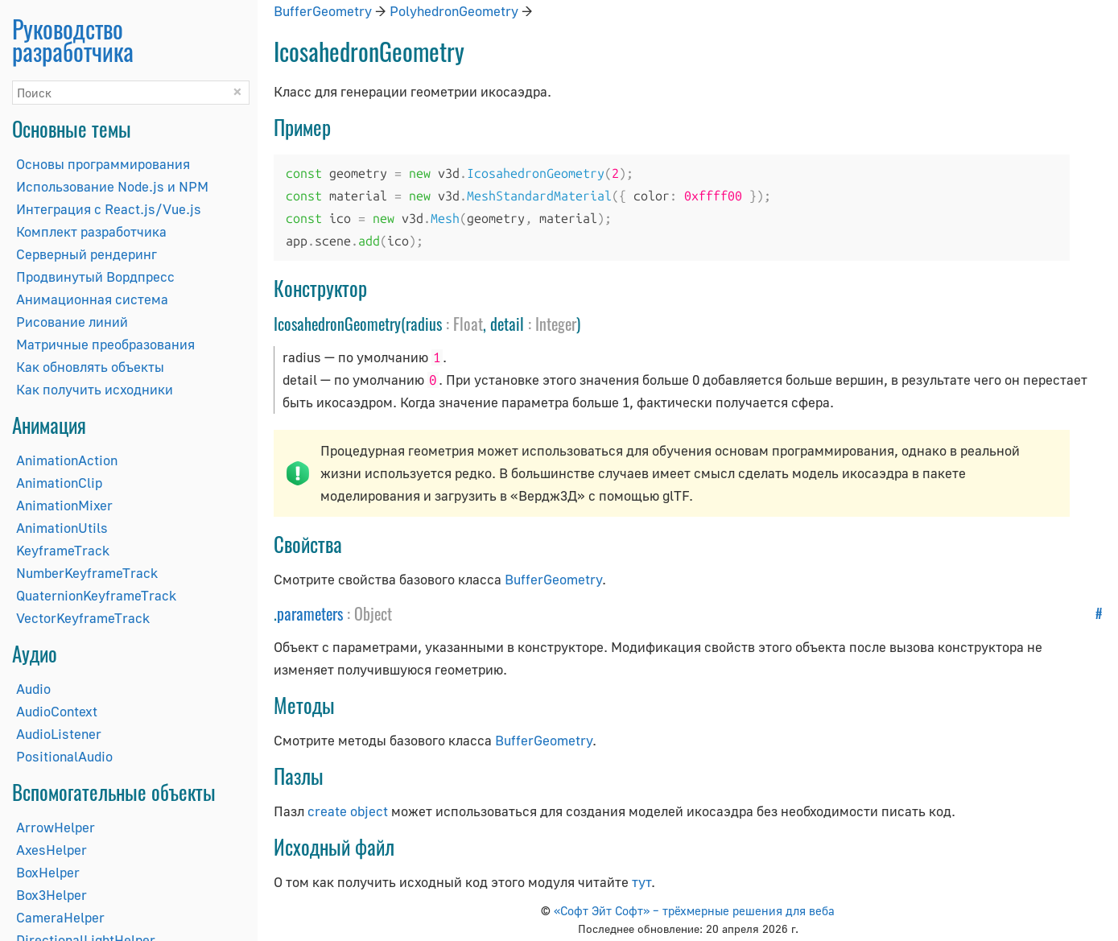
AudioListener (58, 733)
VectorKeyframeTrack (83, 617)
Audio (33, 688)
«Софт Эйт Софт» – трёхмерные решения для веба (694, 910)
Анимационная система (92, 299)
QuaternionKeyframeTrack (96, 595)
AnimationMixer (64, 505)
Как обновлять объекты (90, 366)
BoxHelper (48, 872)
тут (641, 881)
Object (373, 613)
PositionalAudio (64, 756)
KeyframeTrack (62, 550)
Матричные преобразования (105, 344)
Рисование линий (72, 321)
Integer (555, 324)
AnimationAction (67, 460)
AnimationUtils (62, 527)
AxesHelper (51, 849)
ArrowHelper (55, 827)
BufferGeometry (323, 10)
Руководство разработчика (73, 39)
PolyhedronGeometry (454, 10)
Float (468, 324)
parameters (310, 613)
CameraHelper (60, 917)
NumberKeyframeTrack (87, 572)
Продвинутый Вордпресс (95, 276)
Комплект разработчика (91, 231)
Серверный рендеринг (86, 254)
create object (347, 811)
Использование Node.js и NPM (112, 186)
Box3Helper (51, 894)
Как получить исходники (94, 389)
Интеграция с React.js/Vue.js (108, 208)
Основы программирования (103, 163)
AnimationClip (59, 482)
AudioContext (56, 711)
